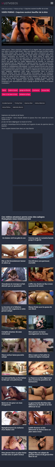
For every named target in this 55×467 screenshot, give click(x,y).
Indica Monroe (40, 103)
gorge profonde (25, 90)
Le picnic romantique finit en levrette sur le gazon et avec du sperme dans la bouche (27, 125)
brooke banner (7, 103)
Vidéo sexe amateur (7, 9)
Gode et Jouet (12, 90)
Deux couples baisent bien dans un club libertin (18, 128)
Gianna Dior (29, 103)
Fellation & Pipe (18, 9)
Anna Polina (6, 107)
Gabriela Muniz (18, 107)
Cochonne (36, 90)
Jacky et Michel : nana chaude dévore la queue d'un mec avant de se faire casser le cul (27, 118)
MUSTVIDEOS (10, 3)
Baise (4, 90)
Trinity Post (18, 103)
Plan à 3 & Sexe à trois (9, 94)
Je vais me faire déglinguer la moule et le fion (17, 122)
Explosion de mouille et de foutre (13, 115)
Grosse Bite (45, 90)
